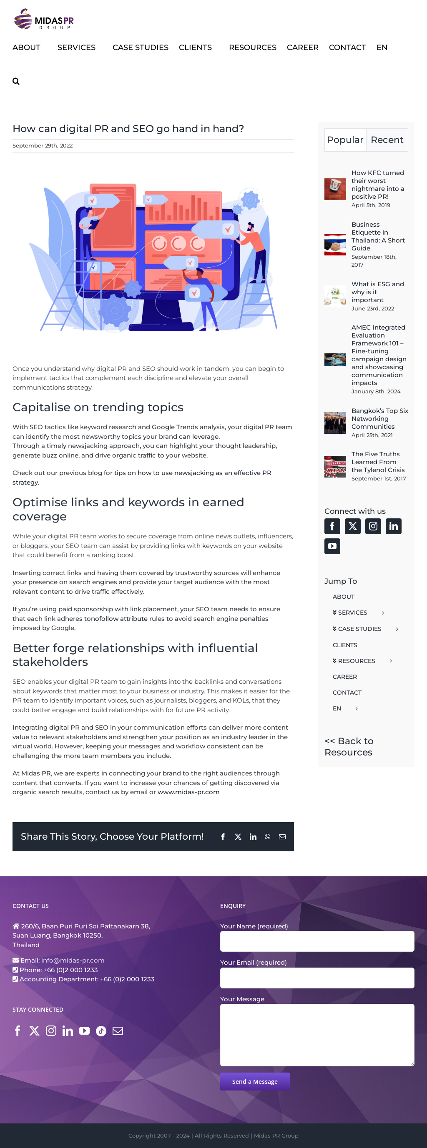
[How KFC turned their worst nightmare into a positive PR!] (335, 183)
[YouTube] (332, 546)
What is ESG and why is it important (378, 292)
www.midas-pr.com (189, 792)
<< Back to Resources (349, 746)
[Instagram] (373, 526)
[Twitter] (353, 526)
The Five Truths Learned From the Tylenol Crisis (378, 462)
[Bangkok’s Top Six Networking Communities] (335, 416)
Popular (345, 139)
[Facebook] (332, 526)
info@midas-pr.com (73, 960)
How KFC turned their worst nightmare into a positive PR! (378, 184)
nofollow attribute (119, 619)
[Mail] (118, 1030)
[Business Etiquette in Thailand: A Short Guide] (335, 238)
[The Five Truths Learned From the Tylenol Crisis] (335, 460)
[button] (16, 80)
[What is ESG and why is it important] (335, 290)
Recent (387, 139)
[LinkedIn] (394, 526)
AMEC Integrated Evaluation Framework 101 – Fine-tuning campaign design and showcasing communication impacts (379, 355)
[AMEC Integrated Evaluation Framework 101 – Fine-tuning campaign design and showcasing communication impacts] (335, 358)
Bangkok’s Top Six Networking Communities (380, 418)
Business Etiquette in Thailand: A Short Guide (378, 236)
